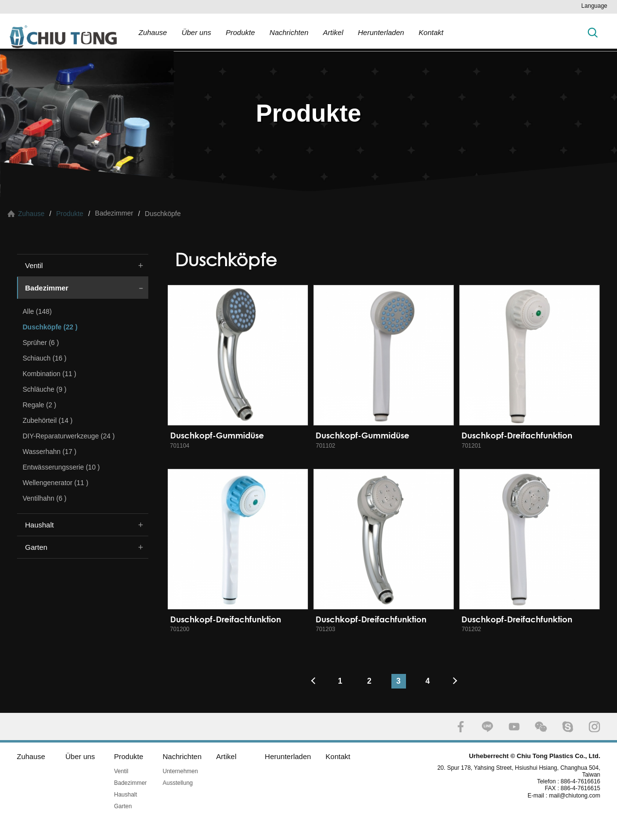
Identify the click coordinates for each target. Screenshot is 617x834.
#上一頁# (311, 681)
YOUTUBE (514, 727)
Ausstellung (178, 783)
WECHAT (541, 727)
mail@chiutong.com (578, 795)
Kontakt (431, 32)
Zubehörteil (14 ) (48, 420)
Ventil (34, 265)
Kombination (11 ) (50, 374)
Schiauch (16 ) (45, 358)
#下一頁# (457, 681)
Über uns (196, 32)
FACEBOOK (461, 727)
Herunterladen (381, 32)
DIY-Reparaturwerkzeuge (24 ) (69, 436)
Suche (592, 32)
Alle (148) (37, 311)
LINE (487, 727)
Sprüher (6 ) (41, 342)
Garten (36, 547)
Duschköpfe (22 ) (50, 327)
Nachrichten (288, 32)
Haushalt (39, 525)
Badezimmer (47, 288)
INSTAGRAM (594, 727)
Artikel (333, 32)
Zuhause (153, 32)
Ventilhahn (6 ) (45, 498)
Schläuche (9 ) (45, 389)
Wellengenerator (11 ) (55, 483)
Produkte (240, 32)
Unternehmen (180, 771)
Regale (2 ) (39, 405)
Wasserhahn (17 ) (50, 451)
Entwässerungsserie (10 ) (61, 467)
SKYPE (568, 727)
